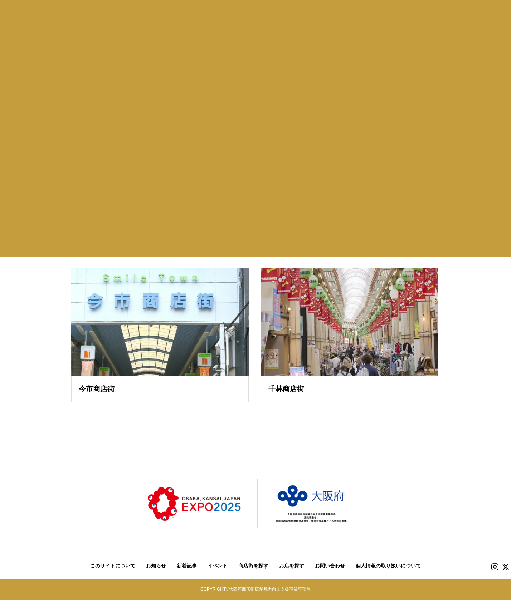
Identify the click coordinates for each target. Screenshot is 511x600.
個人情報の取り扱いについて (388, 566)
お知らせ (156, 566)
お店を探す (291, 566)
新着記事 (187, 566)
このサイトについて (112, 566)
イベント (218, 566)
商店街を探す (253, 566)
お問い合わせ (330, 566)
